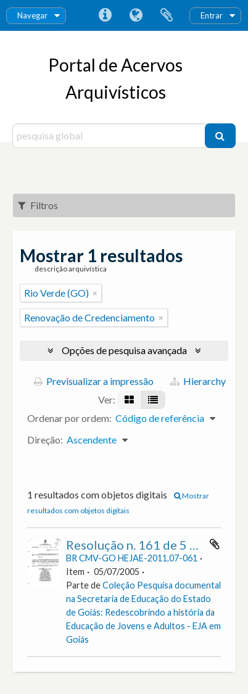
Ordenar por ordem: (69, 418)
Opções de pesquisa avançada (124, 350)
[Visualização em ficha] (129, 399)
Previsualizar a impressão (94, 381)
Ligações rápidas (104, 15)
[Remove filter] (95, 293)
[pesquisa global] (110, 135)
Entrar (211, 15)
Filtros (38, 205)
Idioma (135, 15)
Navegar (32, 15)
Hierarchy (198, 381)
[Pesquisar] (220, 135)
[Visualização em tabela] (153, 399)
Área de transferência (166, 15)
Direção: (45, 439)
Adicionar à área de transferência (215, 544)
